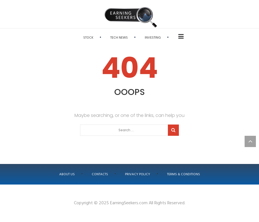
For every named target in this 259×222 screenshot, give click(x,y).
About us (67, 174)
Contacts (100, 174)
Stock (88, 37)
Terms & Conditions (183, 174)
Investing (153, 37)
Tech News (119, 37)
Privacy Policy (137, 174)
